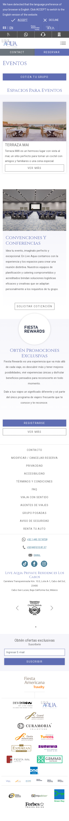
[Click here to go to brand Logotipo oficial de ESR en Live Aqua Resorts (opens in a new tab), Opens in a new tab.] (14, 795)
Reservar (52, 52)
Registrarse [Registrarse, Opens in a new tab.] (34, 423)
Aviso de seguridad (34, 520)
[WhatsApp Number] (25, 34)
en (11, 27)
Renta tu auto (34, 528)
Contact (17, 52)
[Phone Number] (43, 34)
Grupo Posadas (34, 513)
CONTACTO (34, 450)
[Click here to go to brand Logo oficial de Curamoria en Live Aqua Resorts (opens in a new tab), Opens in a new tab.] (34, 726)
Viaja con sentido (34, 497)
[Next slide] (52, 608)
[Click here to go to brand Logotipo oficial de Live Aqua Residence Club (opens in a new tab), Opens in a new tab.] (8, 780)
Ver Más (34, 168)
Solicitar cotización (35, 307)
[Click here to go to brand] (49, 705)
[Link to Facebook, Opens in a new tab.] (34, 564)
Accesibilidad (34, 473)
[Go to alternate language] (19, 20)
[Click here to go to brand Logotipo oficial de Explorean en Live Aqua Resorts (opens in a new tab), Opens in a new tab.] (21, 748)
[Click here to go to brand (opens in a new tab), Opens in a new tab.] (22, 705)
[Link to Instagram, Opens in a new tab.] (44, 564)
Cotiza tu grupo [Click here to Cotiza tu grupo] (35, 76)
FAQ (34, 489)
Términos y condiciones (34, 481)
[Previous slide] (17, 608)
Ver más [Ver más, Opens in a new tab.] (34, 431)
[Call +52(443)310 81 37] (60, 34)
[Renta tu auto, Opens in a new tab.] (8, 34)
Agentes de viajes (34, 505)
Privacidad (34, 465)
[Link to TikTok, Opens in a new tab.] (25, 564)
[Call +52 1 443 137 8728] (34, 539)
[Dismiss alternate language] (51, 20)
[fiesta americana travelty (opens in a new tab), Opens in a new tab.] (34, 683)
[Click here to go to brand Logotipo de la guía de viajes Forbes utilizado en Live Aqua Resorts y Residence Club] (34, 805)
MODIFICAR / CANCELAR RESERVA (34, 457)
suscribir (34, 661)
